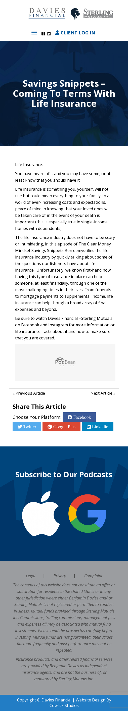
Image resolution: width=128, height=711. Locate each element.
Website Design (90, 700)
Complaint (93, 576)
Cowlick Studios (64, 705)
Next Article (101, 393)
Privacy (60, 576)
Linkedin (99, 426)
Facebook (81, 417)
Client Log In (75, 32)
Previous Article (30, 393)
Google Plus (63, 426)
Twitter (29, 426)
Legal (30, 576)
